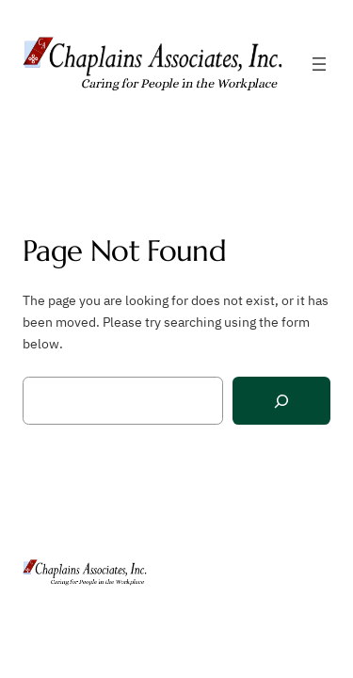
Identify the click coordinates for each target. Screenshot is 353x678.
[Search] (281, 401)
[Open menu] (319, 64)
